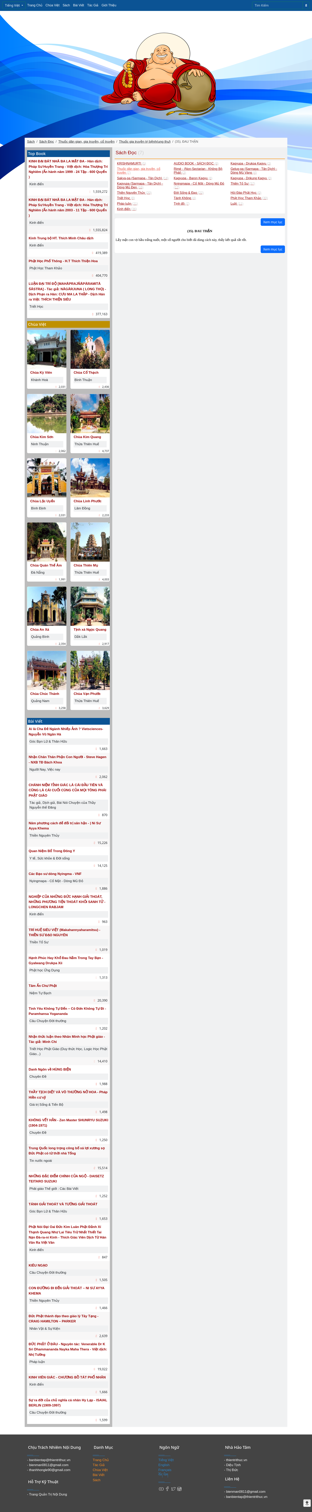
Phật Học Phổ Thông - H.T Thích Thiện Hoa (63, 261)
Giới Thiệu (108, 5)
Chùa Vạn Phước (87, 694)
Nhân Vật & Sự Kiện (44, 1329)
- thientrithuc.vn (235, 1460)
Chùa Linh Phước (87, 501)
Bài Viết (78, 5)
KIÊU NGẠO (38, 1265)
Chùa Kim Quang (87, 437)
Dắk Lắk (80, 637)
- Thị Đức (231, 1470)
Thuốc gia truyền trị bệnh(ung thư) (145, 142)
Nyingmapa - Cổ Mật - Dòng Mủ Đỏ (56, 881)
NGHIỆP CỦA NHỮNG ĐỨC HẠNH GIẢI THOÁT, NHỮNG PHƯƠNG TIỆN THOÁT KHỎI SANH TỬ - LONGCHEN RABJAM (67, 902)
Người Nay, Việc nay (44, 769)
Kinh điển (36, 184)
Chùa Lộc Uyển (42, 501)
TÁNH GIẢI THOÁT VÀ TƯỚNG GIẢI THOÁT (63, 1204)
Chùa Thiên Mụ (86, 565)
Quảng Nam (40, 701)
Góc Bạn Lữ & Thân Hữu (48, 741)
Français (164, 1470)
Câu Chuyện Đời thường (47, 1021)
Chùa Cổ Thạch (86, 372)
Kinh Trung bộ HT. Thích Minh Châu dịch (61, 238)
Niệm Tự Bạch (40, 993)
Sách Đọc (46, 142)
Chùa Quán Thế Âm (46, 565)
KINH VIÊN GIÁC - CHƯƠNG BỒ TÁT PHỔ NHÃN (67, 1377)
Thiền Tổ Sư (38, 942)
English (164, 1465)
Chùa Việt (52, 5)
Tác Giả (92, 5)
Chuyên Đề (38, 1076)
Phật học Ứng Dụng (44, 970)
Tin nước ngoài (40, 1161)
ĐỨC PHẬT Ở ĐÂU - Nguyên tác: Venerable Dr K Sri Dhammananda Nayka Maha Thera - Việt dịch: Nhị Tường (68, 1349)
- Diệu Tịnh (232, 1465)
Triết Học (36, 306)
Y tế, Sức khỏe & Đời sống (49, 858)
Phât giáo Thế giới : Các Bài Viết (53, 1189)
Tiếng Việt (13, 5)
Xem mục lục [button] (272, 222)
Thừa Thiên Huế (86, 444)
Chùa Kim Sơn (41, 437)
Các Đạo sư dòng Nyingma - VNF (55, 874)
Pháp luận (37, 1362)
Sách (66, 5)
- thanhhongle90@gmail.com (48, 1470)
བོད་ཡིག (163, 1475)
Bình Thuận (83, 380)
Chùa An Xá (39, 629)
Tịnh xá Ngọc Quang (90, 629)
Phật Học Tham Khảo (45, 268)
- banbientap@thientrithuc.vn (48, 1460)
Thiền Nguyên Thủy (44, 835)
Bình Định (38, 508)
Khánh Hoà (39, 380)
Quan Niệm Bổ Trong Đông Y (52, 851)
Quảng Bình (40, 637)
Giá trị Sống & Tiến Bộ (46, 1105)
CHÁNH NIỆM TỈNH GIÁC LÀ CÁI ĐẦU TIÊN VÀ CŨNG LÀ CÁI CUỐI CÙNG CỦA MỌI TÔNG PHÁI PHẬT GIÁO (67, 790)
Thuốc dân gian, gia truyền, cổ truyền (86, 142)
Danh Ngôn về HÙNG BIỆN (50, 1069)
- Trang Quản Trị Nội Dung (47, 1494)
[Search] (277, 5)
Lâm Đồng (82, 508)
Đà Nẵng (38, 572)
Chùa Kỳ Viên (41, 372)
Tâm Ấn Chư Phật (43, 986)
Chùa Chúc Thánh (44, 694)
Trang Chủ (34, 5)
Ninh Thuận (40, 444)
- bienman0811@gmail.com (47, 1465)
